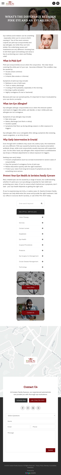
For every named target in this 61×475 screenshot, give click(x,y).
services (21, 223)
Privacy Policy (39, 465)
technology (23, 267)
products (22, 250)
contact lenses (24, 228)
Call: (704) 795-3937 (38, 400)
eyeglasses (22, 234)
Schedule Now (21, 400)
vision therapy (24, 217)
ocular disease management (28, 261)
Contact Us (30, 313)
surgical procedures (25, 245)
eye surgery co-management (29, 256)
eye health (22, 239)
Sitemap (46, 465)
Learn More (30, 287)
